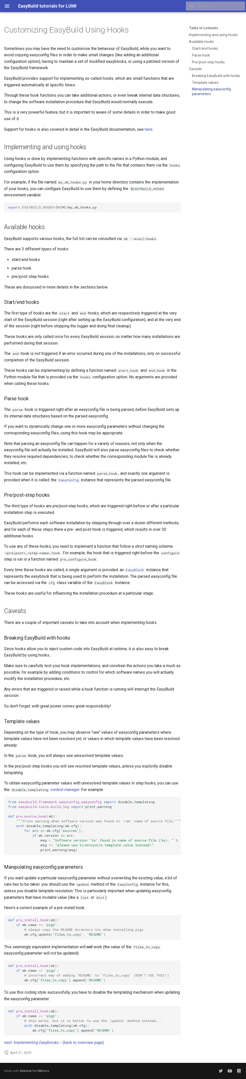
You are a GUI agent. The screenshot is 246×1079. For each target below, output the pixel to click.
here (149, 129)
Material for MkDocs (34, 1071)
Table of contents (203, 28)
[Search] (215, 6)
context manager (64, 789)
